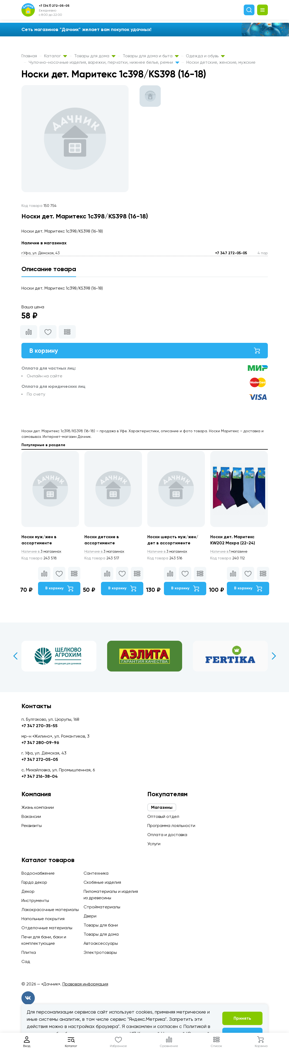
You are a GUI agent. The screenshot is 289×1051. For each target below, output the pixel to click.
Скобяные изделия (102, 882)
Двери (90, 916)
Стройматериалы (102, 906)
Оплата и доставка (167, 834)
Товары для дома (94, 55)
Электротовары (100, 952)
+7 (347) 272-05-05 (54, 5)
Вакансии (31, 816)
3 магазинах (42, 552)
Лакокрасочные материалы (50, 909)
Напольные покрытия (43, 918)
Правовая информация (85, 984)
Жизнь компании (37, 807)
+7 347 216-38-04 (39, 776)
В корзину (144, 351)
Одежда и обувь (205, 55)
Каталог (55, 55)
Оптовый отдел (163, 816)
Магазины (161, 807)
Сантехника (96, 873)
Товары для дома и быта (151, 55)
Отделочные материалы (46, 927)
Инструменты (35, 900)
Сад (25, 961)
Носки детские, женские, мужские (221, 62)
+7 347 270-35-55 (39, 725)
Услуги (153, 843)
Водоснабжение (38, 873)
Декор (28, 891)
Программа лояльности (171, 825)
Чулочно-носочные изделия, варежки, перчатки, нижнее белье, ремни (104, 62)
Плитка (28, 952)
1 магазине (229, 552)
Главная (29, 55)
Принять (242, 1018)
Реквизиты (31, 825)
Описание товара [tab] (48, 269)
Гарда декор (34, 882)
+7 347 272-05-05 (231, 253)
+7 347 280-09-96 (40, 742)
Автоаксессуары (101, 943)
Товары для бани (101, 925)
